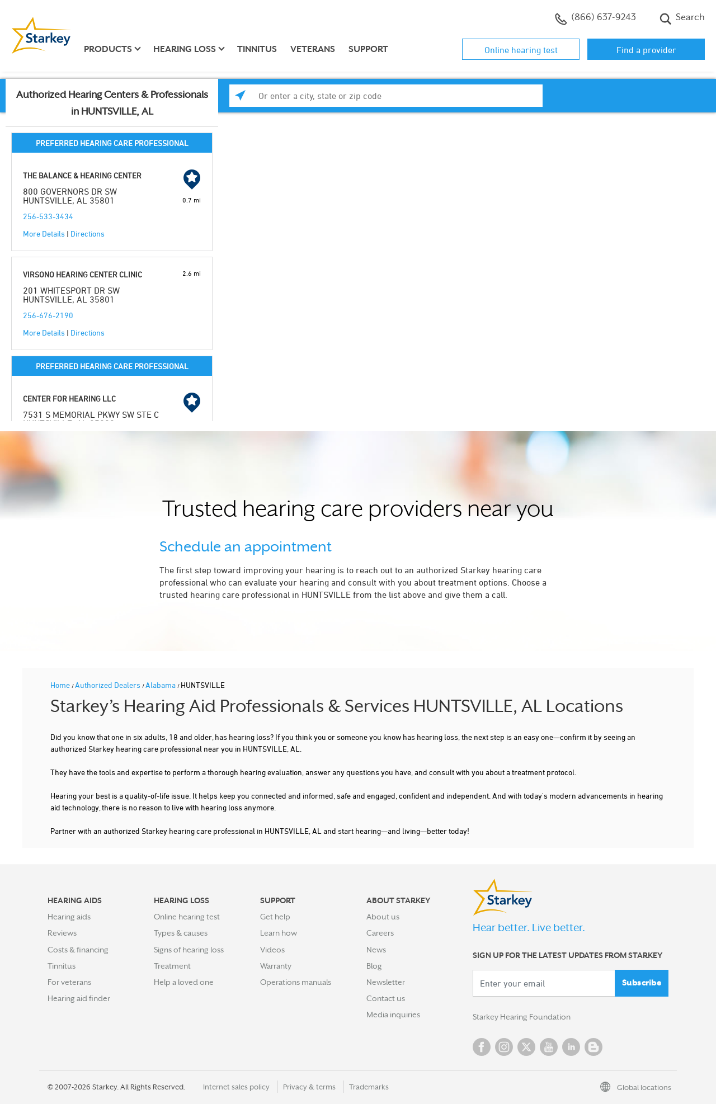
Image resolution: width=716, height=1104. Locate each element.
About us (382, 916)
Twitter (526, 1047)
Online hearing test (521, 50)
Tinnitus (257, 49)
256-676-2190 (48, 315)
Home (61, 685)
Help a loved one (184, 982)
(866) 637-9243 (595, 18)
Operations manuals (295, 982)
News (376, 949)
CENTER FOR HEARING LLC (69, 398)
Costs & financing (78, 949)
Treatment (172, 965)
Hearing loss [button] (184, 49)
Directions (87, 233)
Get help (275, 916)
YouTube (549, 1047)
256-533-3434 (48, 216)
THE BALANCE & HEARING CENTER (82, 175)
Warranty (275, 965)
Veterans (312, 49)
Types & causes (181, 932)
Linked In (571, 1047)
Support (368, 49)
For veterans (69, 982)
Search (682, 18)
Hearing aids (69, 916)
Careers (380, 932)
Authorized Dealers (108, 685)
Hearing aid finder (79, 998)
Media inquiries (393, 1014)
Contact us (385, 998)
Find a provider (646, 50)
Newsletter (385, 982)
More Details (44, 233)
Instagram (504, 1047)
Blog (374, 965)
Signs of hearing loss (189, 949)
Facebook (482, 1047)
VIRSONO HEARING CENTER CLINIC (82, 274)
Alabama (161, 685)
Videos (272, 949)
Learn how (278, 932)
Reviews (62, 932)
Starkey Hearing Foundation (522, 1016)
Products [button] (108, 49)
